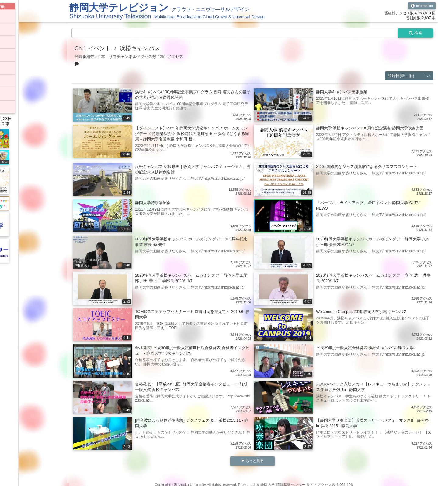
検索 (414, 33)
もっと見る (252, 461)
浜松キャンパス (143, 48)
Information (421, 6)
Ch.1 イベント (94, 48)
